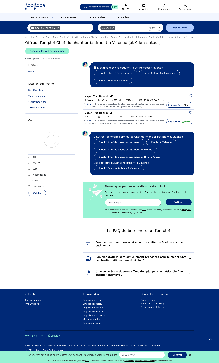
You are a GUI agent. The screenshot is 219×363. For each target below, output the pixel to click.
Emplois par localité (93, 311)
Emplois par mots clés (94, 315)
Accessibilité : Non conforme (145, 345)
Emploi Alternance (92, 323)
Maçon (31, 71)
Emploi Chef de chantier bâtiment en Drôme (125, 149)
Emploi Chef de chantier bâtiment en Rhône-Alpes (129, 156)
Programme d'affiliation (153, 307)
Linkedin (54, 335)
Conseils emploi (33, 300)
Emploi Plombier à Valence (159, 73)
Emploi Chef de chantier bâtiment (119, 142)
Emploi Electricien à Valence (115, 73)
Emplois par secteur (93, 303)
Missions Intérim (91, 319)
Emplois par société (93, 307)
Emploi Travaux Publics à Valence (119, 168)
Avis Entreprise (32, 303)
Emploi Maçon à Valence (113, 80)
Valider (37, 193)
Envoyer (177, 354)
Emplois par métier (92, 300)
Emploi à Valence (161, 142)
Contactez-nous (148, 300)
